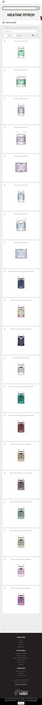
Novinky (21, 642)
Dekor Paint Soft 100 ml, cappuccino (21, 444)
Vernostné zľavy (21, 660)
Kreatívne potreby (20, 28)
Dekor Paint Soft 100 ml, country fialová (21, 473)
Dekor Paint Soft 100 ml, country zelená (21, 530)
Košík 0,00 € (38, 1)
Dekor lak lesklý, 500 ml (21, 156)
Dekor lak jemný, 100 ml (21, 41)
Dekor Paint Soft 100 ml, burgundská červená (21, 415)
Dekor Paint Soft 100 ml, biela (21, 358)
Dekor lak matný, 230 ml (21, 214)
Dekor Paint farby (32, 28)
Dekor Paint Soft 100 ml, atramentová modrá (21, 271)
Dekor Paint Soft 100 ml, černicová (21, 588)
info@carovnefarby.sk (21, 684)
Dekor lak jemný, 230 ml (21, 70)
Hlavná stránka (9, 28)
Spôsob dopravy (21, 655)
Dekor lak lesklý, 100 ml (21, 98)
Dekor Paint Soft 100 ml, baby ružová (21, 300)
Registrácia (21, 647)
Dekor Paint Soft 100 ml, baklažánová (21, 329)
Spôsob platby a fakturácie (21, 658)
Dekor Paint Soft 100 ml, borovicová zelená (21, 386)
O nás (21, 640)
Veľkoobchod (21, 662)
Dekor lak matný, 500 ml (21, 242)
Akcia (7, 35)
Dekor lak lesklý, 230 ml (21, 127)
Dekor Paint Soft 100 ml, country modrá (21, 502)
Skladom (17, 35)
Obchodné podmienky (21, 653)
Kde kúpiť (21, 664)
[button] (3, 1)
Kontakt (21, 644)
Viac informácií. (32, 700)
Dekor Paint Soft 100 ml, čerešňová (21, 559)
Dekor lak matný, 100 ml (21, 185)
